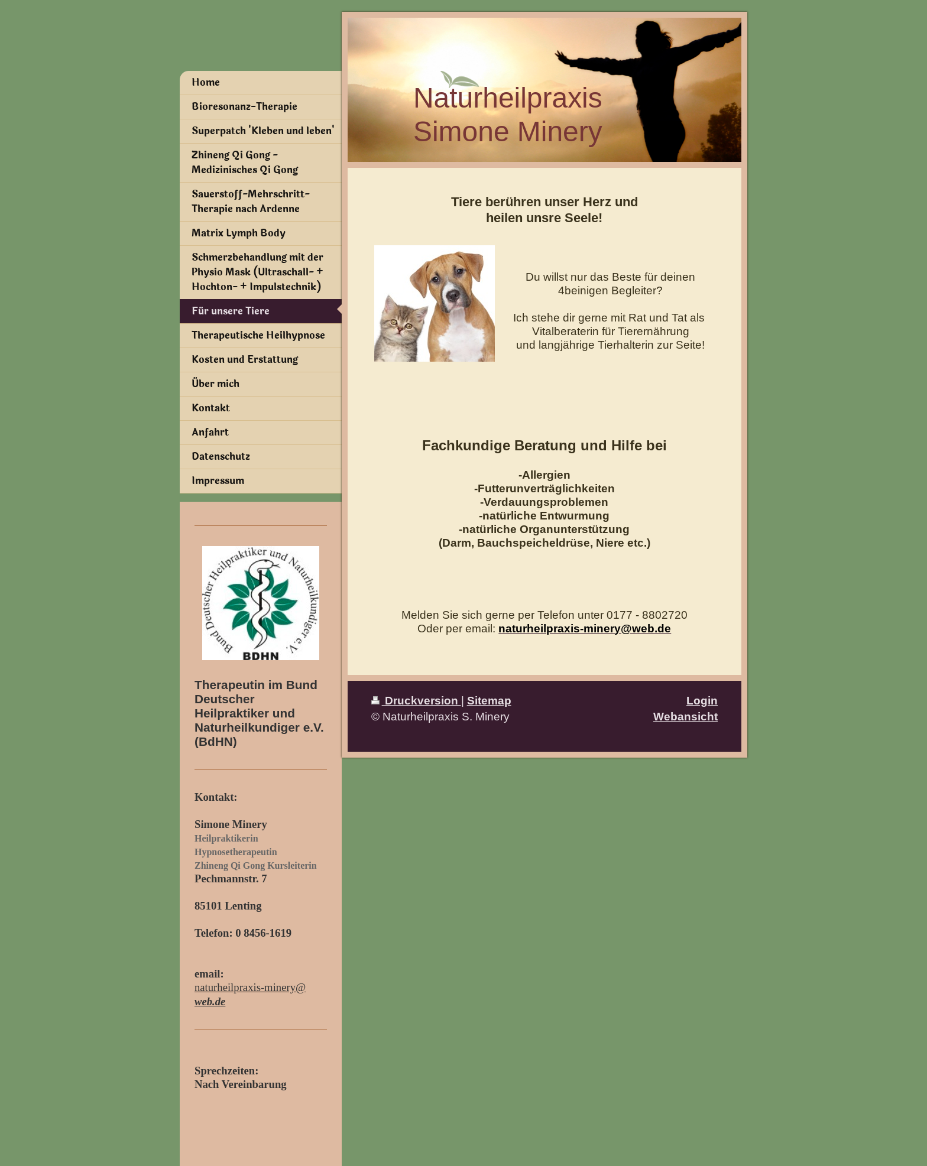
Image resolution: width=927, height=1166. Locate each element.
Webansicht (685, 716)
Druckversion (416, 700)
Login (702, 700)
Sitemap (489, 700)
